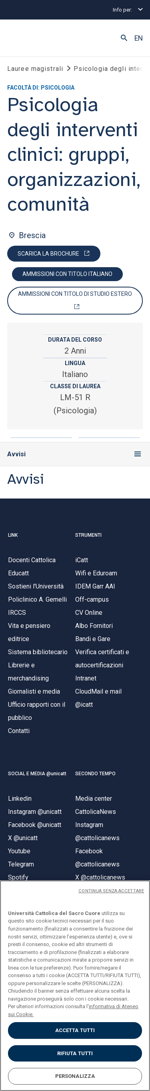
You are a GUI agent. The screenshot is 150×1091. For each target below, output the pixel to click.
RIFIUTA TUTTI (75, 1053)
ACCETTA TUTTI (75, 1030)
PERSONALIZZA (75, 1076)
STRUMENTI (88, 535)
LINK (13, 535)
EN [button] (138, 38)
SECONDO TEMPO (95, 773)
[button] (124, 38)
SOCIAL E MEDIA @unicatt (37, 773)
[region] (75, 985)
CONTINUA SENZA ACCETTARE (111, 891)
